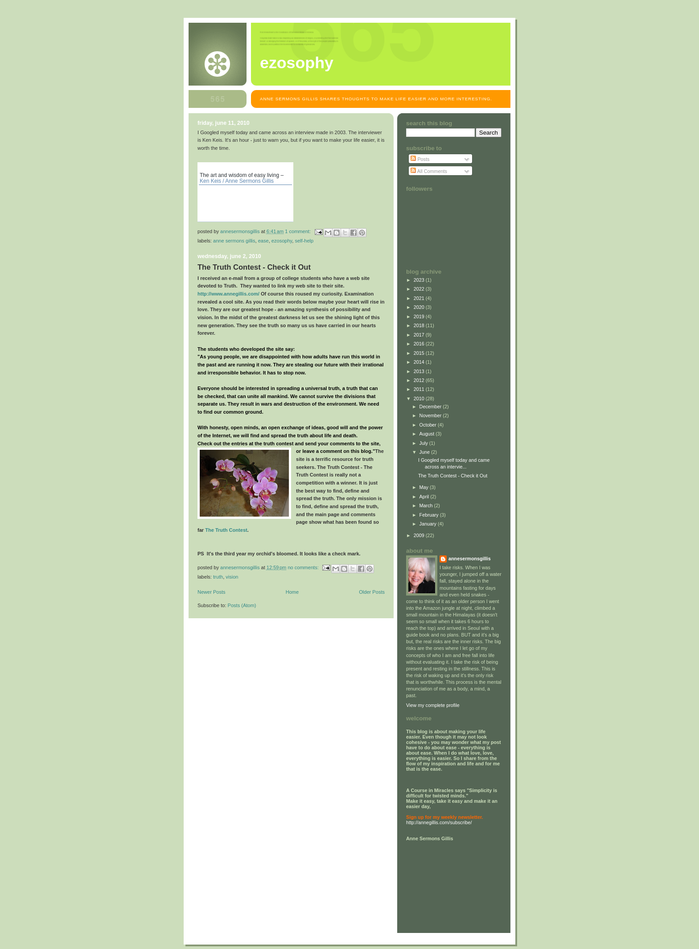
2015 (420, 353)
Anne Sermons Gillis (234, 240)
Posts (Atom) (242, 605)
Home (292, 592)
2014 (420, 362)
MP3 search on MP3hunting (287, 216)
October (428, 424)
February (429, 515)
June (425, 452)
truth (218, 576)
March (426, 505)
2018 (420, 325)
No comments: (304, 567)
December (431, 406)
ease (263, 240)
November (431, 415)
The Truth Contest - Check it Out (254, 267)
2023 (420, 280)
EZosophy (296, 63)
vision (232, 576)
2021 (420, 298)
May (424, 487)
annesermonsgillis (469, 558)
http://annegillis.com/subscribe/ (439, 822)
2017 (420, 334)
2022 (420, 289)
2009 (420, 535)
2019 (420, 316)
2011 (420, 389)
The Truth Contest (226, 530)
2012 (420, 380)
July (424, 443)
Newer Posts (211, 592)
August (427, 433)
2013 (420, 371)
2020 (420, 307)
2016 (420, 343)
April (425, 496)
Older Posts (372, 592)
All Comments (429, 171)
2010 (420, 398)
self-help (304, 240)
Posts (420, 159)
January (428, 523)
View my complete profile (433, 705)
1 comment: (298, 231)
